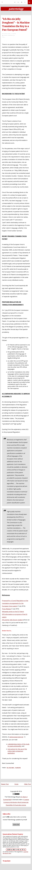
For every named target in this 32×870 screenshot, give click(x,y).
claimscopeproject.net (16, 737)
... (4, 37)
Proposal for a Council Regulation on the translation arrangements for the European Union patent (15, 603)
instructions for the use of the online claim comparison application (17, 751)
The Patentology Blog (12, 797)
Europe (18, 767)
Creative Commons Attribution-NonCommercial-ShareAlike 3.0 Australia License (16, 802)
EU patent (10, 767)
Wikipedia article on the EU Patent (13, 612)
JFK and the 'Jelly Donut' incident (12, 620)
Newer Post (5, 784)
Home (16, 784)
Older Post (27, 784)
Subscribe (16, 824)
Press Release (6, 609)
